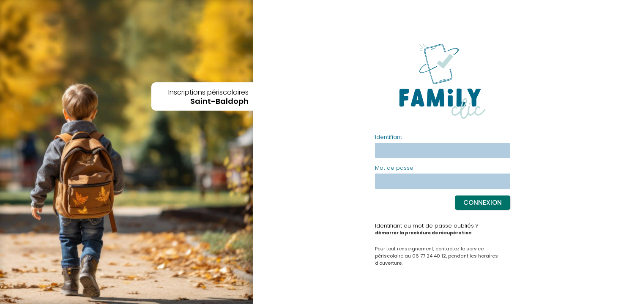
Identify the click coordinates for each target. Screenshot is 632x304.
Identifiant (388, 137)
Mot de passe (394, 168)
